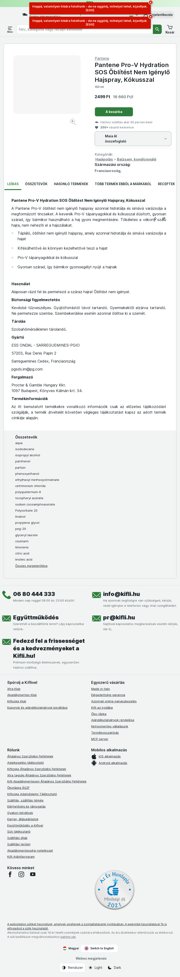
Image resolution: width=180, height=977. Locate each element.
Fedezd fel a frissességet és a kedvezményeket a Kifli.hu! (49, 648)
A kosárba (114, 112)
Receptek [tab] (166, 184)
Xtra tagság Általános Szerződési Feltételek (39, 775)
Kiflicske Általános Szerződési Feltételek (36, 769)
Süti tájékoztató (18, 831)
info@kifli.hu (121, 594)
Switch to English (99, 948)
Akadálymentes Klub (22, 695)
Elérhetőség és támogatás (26, 806)
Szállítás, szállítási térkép (25, 800)
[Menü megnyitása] (10, 29)
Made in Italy (100, 689)
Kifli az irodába (102, 707)
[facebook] (10, 874)
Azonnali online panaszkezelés (114, 701)
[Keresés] (157, 29)
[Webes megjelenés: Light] (95, 967)
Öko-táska (98, 714)
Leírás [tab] (13, 184)
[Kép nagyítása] (73, 123)
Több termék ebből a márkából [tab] (123, 184)
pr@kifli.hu (119, 617)
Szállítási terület (18, 844)
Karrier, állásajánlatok (22, 819)
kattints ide (68, 937)
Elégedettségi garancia (108, 695)
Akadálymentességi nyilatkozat (30, 850)
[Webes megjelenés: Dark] (114, 967)
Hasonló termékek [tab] (71, 184)
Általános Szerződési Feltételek (30, 756)
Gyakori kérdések (20, 813)
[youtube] (32, 874)
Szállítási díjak (17, 838)
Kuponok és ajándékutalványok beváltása (37, 707)
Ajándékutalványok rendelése (112, 720)
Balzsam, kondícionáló (136, 159)
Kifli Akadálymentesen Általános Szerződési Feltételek (46, 781)
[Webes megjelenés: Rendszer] (72, 967)
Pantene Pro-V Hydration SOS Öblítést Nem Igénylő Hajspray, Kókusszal (132, 72)
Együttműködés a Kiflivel (25, 825)
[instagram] (21, 874)
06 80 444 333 (34, 594)
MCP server (99, 739)
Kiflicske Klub (16, 701)
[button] (158, 15)
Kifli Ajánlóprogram (21, 856)
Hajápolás (104, 159)
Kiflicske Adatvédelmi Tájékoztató (32, 794)
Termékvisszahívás (105, 732)
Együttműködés (36, 617)
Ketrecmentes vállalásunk (109, 726)
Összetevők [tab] (36, 184)
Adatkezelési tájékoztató (25, 762)
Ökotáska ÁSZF (18, 788)
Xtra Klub (13, 689)
